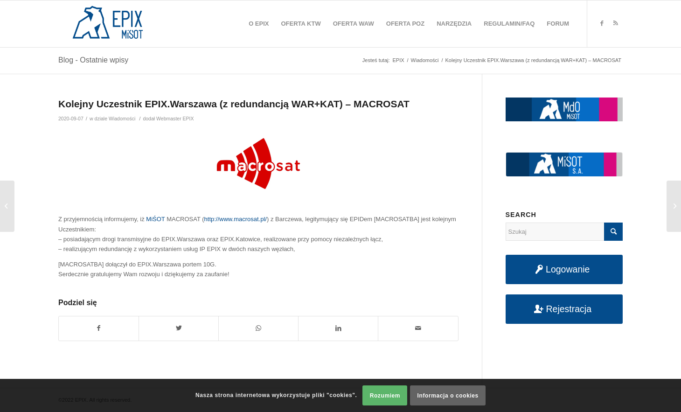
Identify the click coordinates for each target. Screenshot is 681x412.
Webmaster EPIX (175, 118)
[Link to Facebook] (602, 23)
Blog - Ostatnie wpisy (93, 60)
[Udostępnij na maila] (418, 328)
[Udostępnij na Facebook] (99, 328)
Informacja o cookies (448, 395)
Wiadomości (122, 118)
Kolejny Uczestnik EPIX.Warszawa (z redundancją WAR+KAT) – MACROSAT (234, 103)
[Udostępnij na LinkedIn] (338, 328)
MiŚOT (155, 219)
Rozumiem (385, 395)
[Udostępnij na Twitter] (178, 328)
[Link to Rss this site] (616, 23)
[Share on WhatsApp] (258, 328)
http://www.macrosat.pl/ (235, 219)
